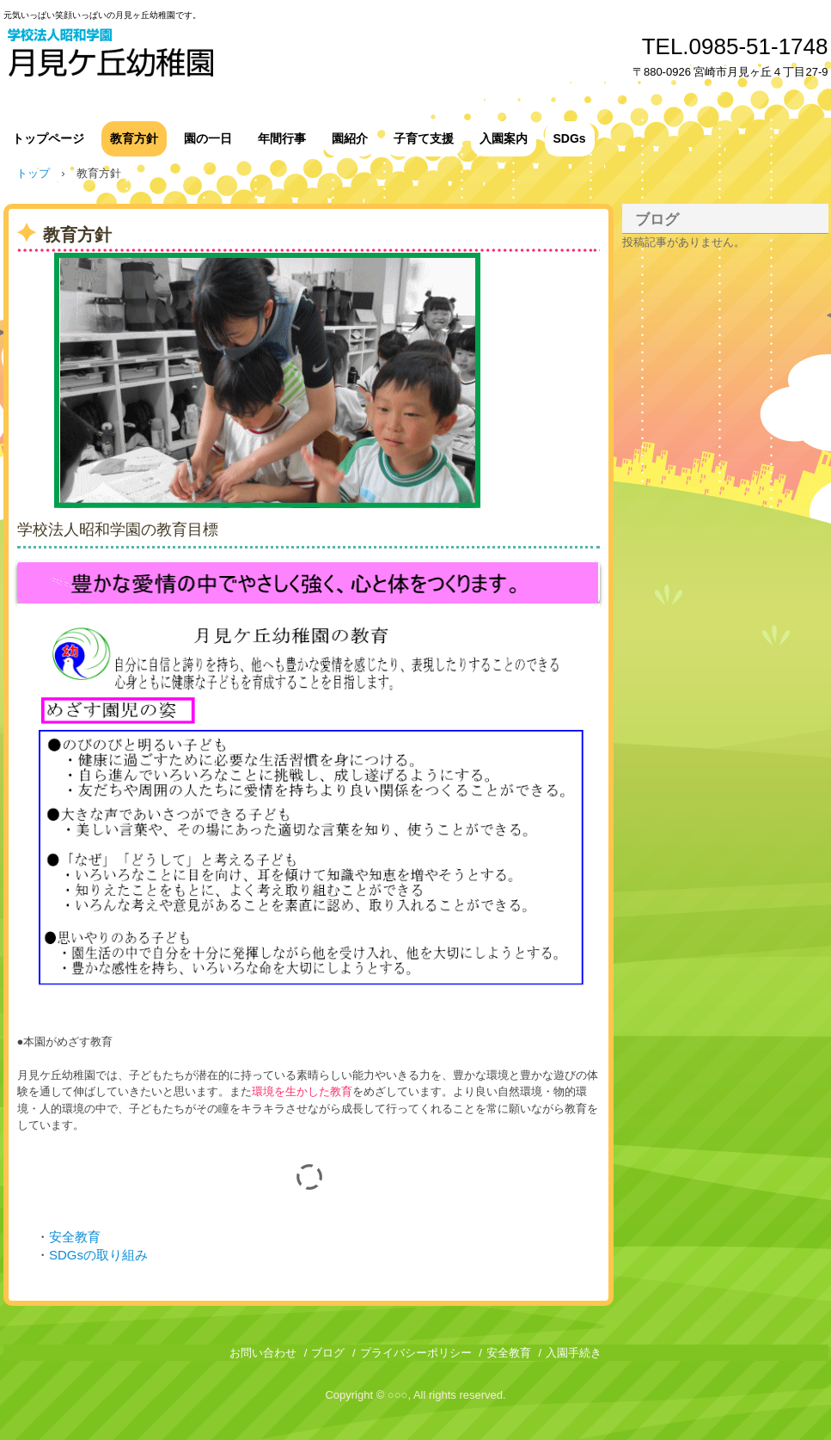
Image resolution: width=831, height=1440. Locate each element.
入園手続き (574, 1352)
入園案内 (504, 138)
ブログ (657, 219)
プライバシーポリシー (416, 1352)
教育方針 (134, 138)
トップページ (48, 138)
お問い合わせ (262, 1352)
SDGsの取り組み (98, 1254)
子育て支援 (424, 138)
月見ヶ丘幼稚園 (162, 54)
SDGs (569, 138)
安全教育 (75, 1236)
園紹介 (350, 138)
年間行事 (282, 138)
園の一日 (208, 138)
